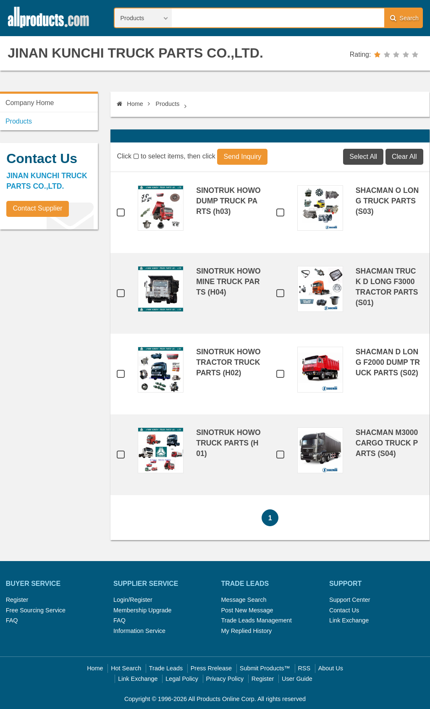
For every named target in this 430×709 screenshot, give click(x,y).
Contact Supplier (37, 208)
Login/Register (132, 599)
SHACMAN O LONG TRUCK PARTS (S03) (387, 201)
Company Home (29, 102)
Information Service (139, 630)
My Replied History (246, 630)
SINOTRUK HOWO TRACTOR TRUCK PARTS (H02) (228, 362)
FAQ (12, 620)
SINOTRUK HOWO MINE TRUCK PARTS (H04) (228, 281)
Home (130, 103)
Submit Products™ (265, 668)
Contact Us (344, 610)
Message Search (243, 599)
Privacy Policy (225, 678)
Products (168, 103)
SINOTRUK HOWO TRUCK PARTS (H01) (228, 443)
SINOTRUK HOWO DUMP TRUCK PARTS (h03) (228, 201)
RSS (304, 668)
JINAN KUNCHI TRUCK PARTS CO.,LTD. (135, 53)
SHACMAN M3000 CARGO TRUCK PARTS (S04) (387, 443)
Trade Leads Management (256, 620)
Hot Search (126, 668)
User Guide (297, 678)
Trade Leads (166, 668)
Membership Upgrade (142, 610)
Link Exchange (349, 620)
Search (404, 17)
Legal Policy (181, 678)
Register (17, 599)
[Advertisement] (63, 294)
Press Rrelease (211, 668)
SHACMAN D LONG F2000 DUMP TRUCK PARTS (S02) (388, 362)
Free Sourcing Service (36, 610)
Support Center (349, 599)
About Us (330, 668)
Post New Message (247, 610)
